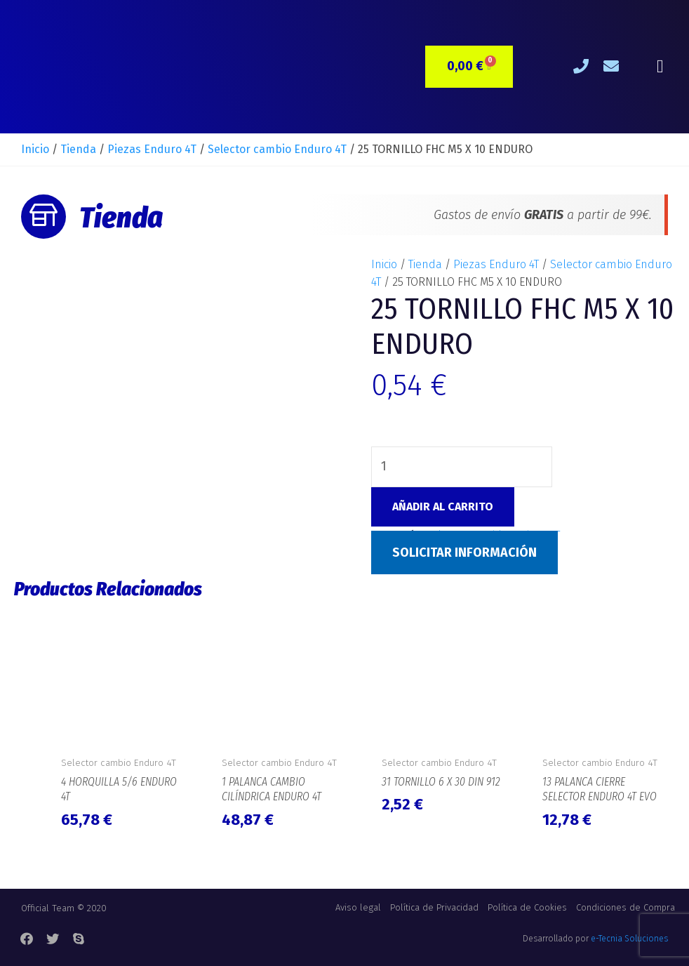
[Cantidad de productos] (461, 466)
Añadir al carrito (442, 506)
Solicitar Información (464, 552)
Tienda (78, 149)
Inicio (35, 149)
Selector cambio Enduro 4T (277, 149)
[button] (660, 67)
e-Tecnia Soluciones (629, 939)
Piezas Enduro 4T (151, 149)
